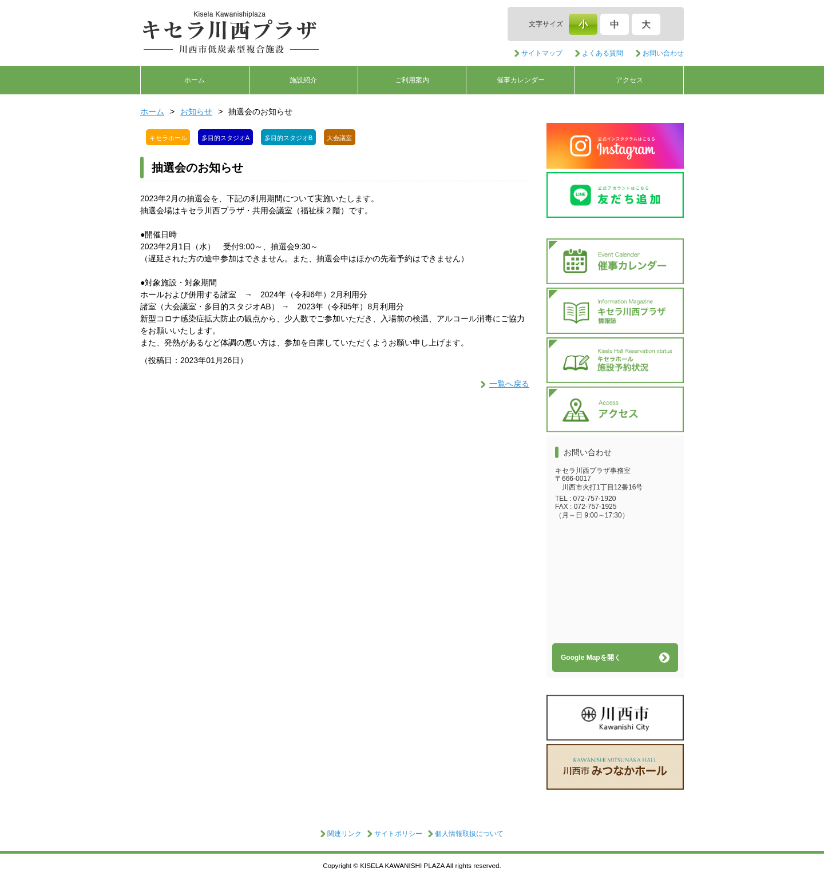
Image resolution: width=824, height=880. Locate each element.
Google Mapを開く (591, 658)
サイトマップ (541, 53)
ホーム (194, 80)
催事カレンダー (521, 80)
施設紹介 (303, 80)
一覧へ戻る (509, 383)
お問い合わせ (663, 53)
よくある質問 (602, 53)
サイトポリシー (398, 834)
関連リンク (344, 834)
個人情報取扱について (469, 834)
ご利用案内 (412, 80)
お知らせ (196, 111)
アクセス (629, 80)
